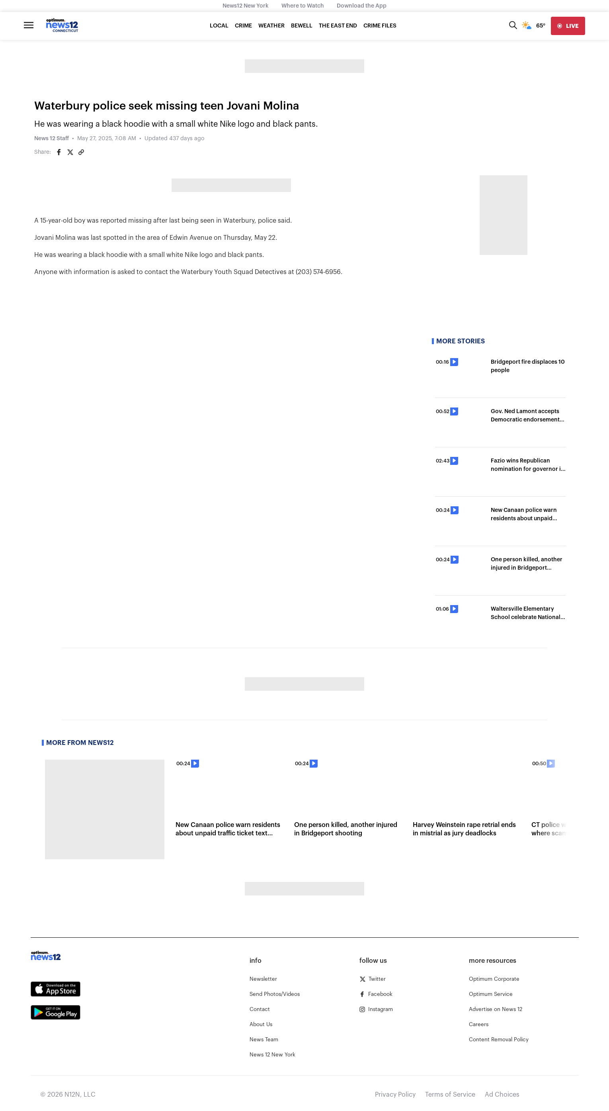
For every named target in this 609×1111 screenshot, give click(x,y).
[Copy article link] (81, 152)
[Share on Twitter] (70, 152)
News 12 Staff (51, 138)
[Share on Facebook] (59, 152)
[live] (568, 26)
